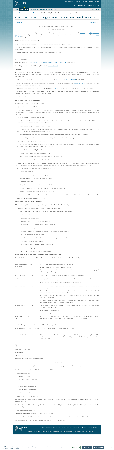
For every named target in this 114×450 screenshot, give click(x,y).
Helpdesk (91, 1)
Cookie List (96, 431)
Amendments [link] (19, 26)
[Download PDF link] (94, 26)
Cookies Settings (75, 448)
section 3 (82, 36)
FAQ (56, 9)
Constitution (34, 9)
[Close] (111, 448)
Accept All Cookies (98, 448)
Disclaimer (77, 1)
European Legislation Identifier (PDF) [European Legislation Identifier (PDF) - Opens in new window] (70, 431)
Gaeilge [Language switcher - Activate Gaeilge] (97, 1)
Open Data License (87, 431)
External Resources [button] (45, 9)
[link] (93, 13)
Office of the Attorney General (91, 5)
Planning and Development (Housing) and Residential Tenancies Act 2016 (47, 66)
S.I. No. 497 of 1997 (53, 69)
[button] (96, 9)
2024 (34, 16)
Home (16, 9)
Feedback (84, 1)
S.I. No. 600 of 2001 (79, 87)
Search (94, 9)
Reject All (86, 448)
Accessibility (56, 431)
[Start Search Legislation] (85, 12)
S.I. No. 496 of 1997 (58, 92)
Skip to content (69, 1)
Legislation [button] (23, 9)
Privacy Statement (47, 431)
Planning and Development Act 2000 (66, 83)
